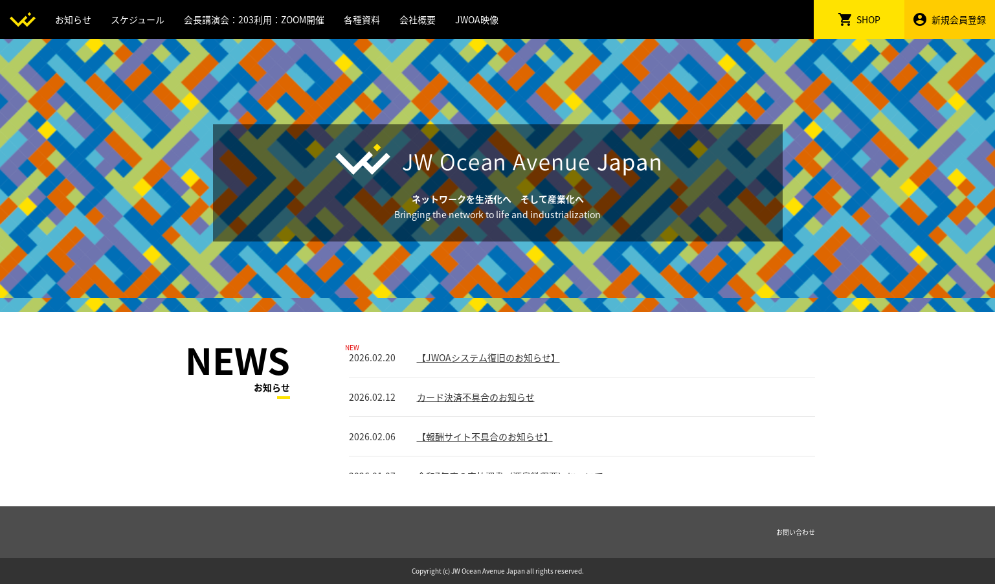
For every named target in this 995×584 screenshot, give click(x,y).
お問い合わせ (795, 532)
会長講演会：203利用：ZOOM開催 (254, 19)
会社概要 (417, 19)
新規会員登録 (949, 19)
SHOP (859, 19)
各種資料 (362, 19)
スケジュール (137, 19)
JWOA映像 (476, 19)
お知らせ (73, 19)
